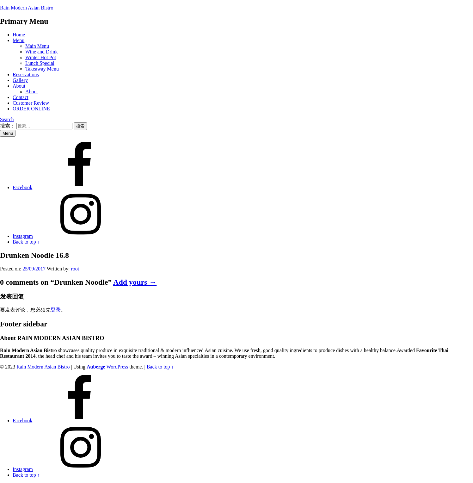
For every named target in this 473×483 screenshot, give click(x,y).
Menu (18, 40)
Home (19, 34)
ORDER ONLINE (31, 108)
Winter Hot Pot (40, 57)
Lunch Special (39, 63)
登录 (56, 310)
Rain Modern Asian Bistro (26, 7)
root (75, 268)
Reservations (26, 74)
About (19, 86)
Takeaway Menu (42, 68)
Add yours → (135, 282)
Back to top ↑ (160, 366)
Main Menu (37, 46)
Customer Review (31, 103)
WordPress (117, 366)
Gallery (20, 80)
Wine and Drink (41, 51)
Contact (20, 97)
